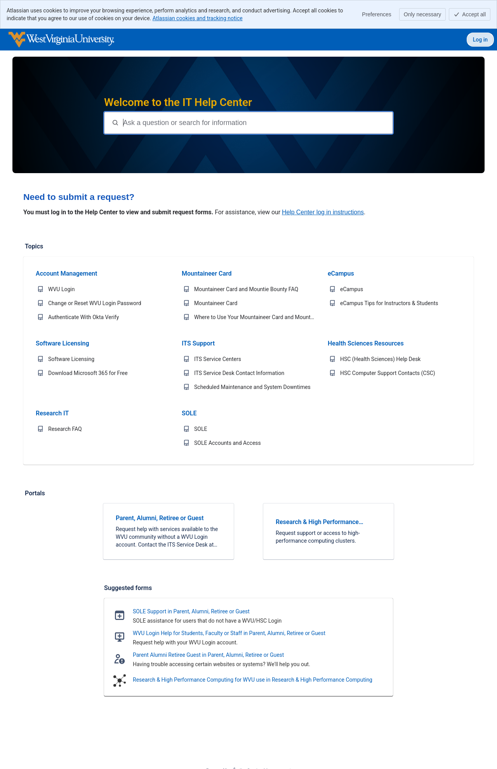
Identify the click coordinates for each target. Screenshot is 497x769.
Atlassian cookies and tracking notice (198, 18)
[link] (168, 531)
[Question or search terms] (257, 123)
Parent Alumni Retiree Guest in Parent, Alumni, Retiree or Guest (208, 655)
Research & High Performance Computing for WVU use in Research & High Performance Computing (252, 680)
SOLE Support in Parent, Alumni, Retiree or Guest (191, 611)
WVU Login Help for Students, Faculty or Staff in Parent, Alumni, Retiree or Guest (229, 633)
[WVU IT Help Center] (61, 40)
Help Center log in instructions (323, 212)
